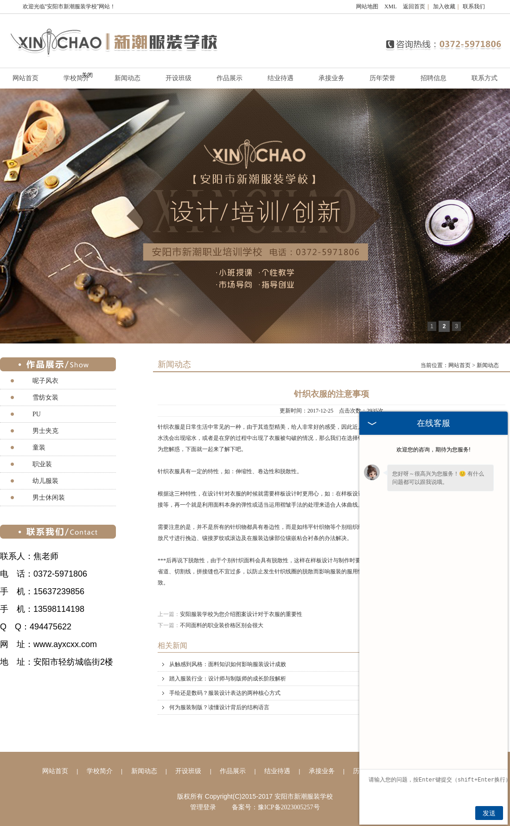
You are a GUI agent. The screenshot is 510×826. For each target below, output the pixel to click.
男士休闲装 (48, 497)
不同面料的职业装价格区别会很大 (221, 625)
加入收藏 (444, 6)
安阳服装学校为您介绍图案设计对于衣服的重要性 (241, 614)
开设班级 (178, 78)
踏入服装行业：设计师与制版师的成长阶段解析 (337, 678)
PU (36, 414)
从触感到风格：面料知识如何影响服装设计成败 (337, 664)
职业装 (42, 464)
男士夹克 (45, 430)
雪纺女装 (45, 397)
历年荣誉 (382, 78)
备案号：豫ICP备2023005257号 (276, 807)
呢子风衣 (45, 380)
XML (390, 6)
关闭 (87, 75)
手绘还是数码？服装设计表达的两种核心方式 (337, 693)
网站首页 (459, 365)
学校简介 (100, 771)
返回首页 (414, 6)
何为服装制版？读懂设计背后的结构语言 (337, 707)
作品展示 (229, 78)
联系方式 (484, 78)
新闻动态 (127, 78)
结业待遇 (280, 78)
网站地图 (367, 6)
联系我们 (474, 6)
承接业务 (331, 78)
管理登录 (203, 807)
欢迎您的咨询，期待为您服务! (433, 449)
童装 (38, 447)
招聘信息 (433, 78)
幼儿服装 (45, 480)
